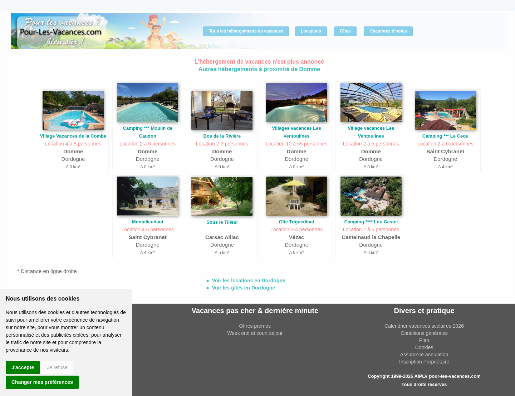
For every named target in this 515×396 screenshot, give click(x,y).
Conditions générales (424, 333)
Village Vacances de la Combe (73, 136)
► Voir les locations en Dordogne (245, 280)
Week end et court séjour (255, 333)
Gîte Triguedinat (296, 221)
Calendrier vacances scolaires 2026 (424, 326)
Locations (311, 31)
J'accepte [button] (22, 367)
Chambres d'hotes (388, 31)
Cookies (424, 347)
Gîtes (345, 31)
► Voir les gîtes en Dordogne (240, 288)
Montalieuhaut (147, 221)
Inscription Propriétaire (424, 362)
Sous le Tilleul (221, 222)
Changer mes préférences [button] (42, 382)
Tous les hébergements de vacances (246, 31)
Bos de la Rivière (222, 136)
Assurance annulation (424, 354)
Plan (424, 340)
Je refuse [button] (57, 367)
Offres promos (255, 326)
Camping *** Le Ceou (445, 136)
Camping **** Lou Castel (371, 221)
